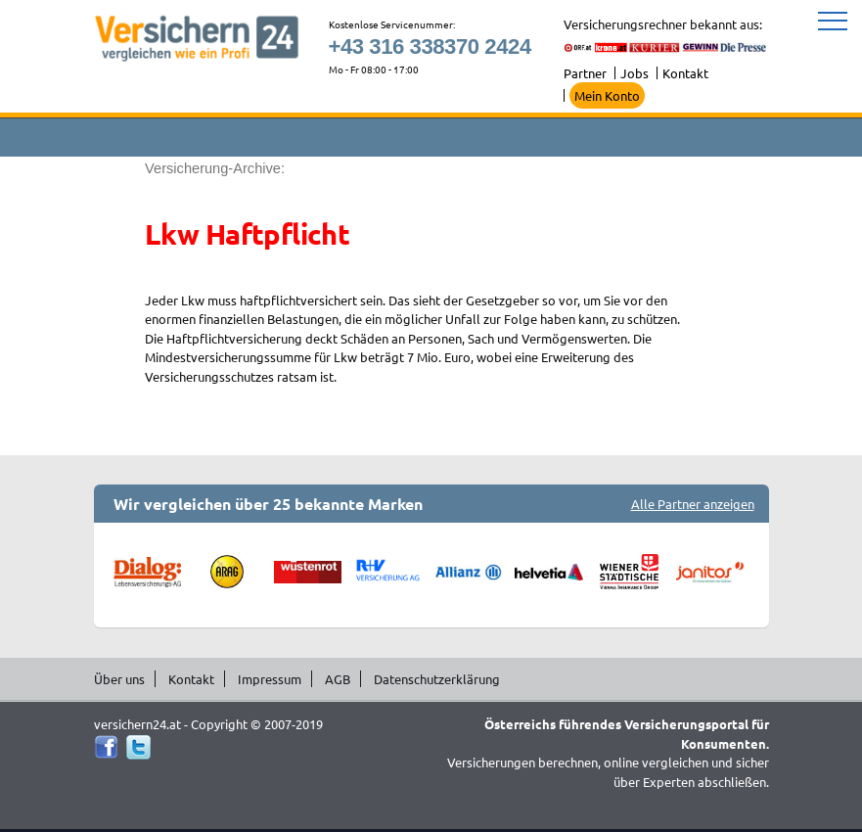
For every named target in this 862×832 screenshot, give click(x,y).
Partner (585, 73)
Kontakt (685, 73)
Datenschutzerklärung (437, 678)
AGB (337, 678)
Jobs (634, 73)
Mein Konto (607, 95)
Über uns (119, 678)
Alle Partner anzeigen (692, 503)
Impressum (269, 678)
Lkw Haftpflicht (247, 234)
